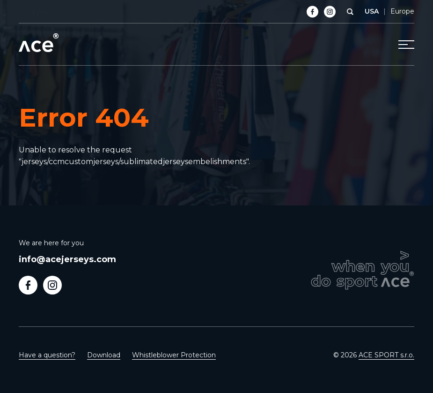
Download (103, 355)
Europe (402, 11)
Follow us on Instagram (52, 285)
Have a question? (47, 355)
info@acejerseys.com (67, 259)
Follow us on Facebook (28, 285)
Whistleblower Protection (174, 355)
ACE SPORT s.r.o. (386, 355)
